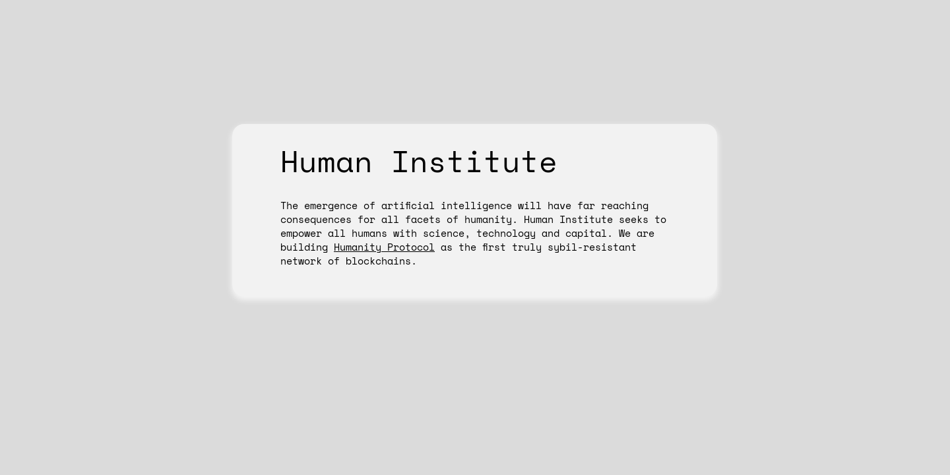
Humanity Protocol (384, 246)
